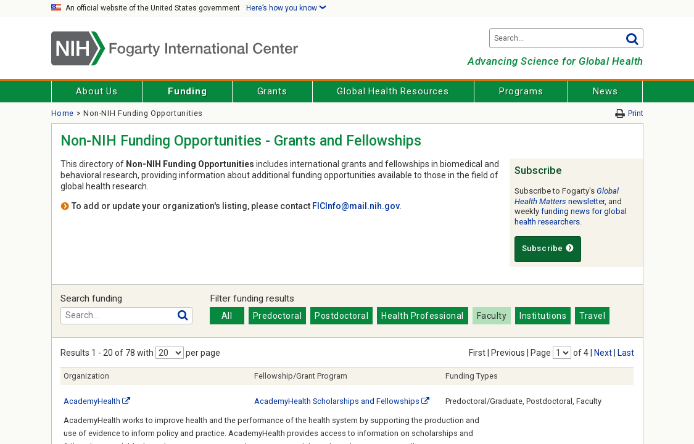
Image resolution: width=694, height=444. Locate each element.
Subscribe (548, 248)
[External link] (126, 401)
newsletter (566, 196)
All (227, 316)
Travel (592, 316)
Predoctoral (277, 316)
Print (635, 113)
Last (626, 353)
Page (541, 353)
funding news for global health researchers (570, 216)
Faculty (492, 316)
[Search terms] (566, 38)
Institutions (542, 316)
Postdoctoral (341, 316)
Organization (86, 375)
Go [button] (632, 38)
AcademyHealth (92, 401)
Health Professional (422, 316)
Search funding (91, 298)
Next (603, 353)
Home (63, 113)
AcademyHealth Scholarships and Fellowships (336, 401)
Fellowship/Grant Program (300, 375)
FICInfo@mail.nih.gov (355, 206)
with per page (178, 353)
